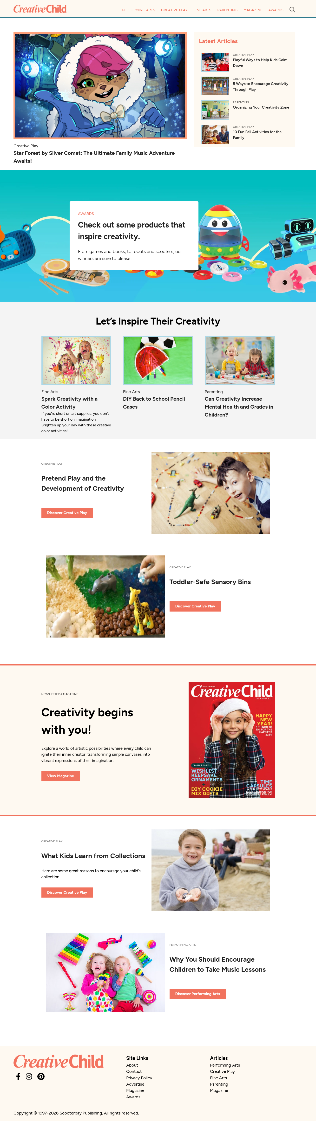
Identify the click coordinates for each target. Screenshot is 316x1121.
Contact (134, 1071)
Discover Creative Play (67, 512)
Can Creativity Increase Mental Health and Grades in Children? (239, 407)
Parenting (227, 10)
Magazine (253, 10)
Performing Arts (138, 10)
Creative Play (174, 10)
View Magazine (60, 776)
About (132, 1065)
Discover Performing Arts (197, 993)
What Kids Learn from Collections (93, 856)
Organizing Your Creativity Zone (261, 107)
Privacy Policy (139, 1077)
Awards (275, 10)
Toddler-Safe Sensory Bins (210, 582)
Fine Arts (202, 10)
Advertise (135, 1084)
